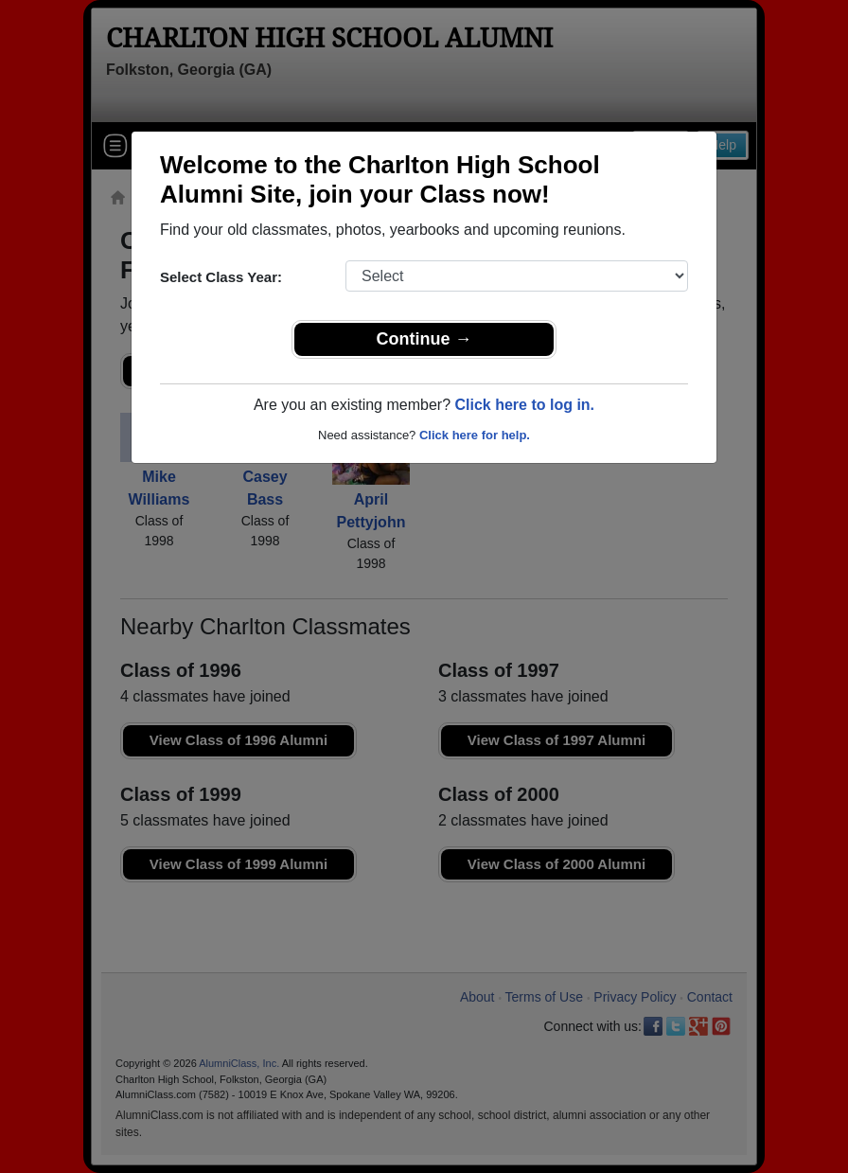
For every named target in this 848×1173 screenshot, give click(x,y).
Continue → (424, 338)
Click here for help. (474, 435)
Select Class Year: (221, 277)
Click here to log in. (524, 405)
